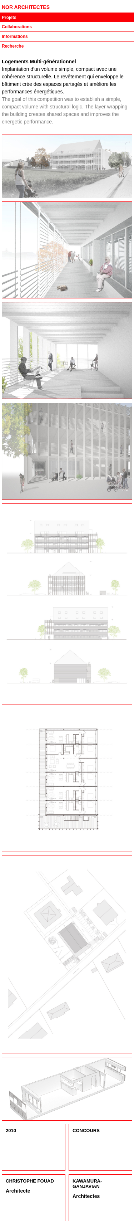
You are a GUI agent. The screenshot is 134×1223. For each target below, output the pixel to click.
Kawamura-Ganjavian (87, 1183)
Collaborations (17, 26)
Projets (9, 17)
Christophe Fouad (30, 1181)
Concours (86, 1130)
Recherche (13, 46)
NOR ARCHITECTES (26, 7)
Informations (15, 36)
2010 (11, 1130)
